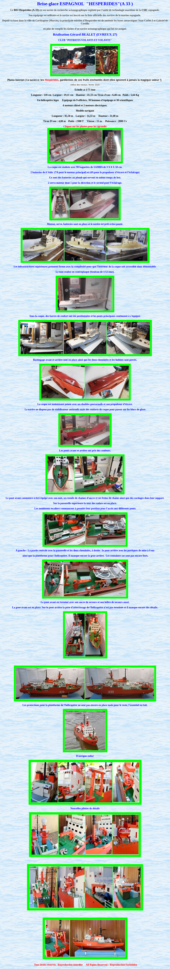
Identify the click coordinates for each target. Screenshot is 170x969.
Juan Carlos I (145, 20)
